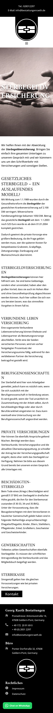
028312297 (29, 6)
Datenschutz (19, 693)
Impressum (18, 688)
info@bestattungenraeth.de (30, 10)
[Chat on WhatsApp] (17, 706)
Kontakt (11, 593)
